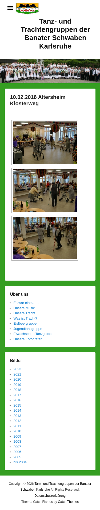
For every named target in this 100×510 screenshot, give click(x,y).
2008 (17, 441)
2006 (17, 452)
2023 (17, 369)
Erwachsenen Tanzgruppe (34, 334)
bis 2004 (20, 462)
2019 (17, 385)
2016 (17, 400)
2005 (17, 457)
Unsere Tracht (24, 313)
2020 (17, 379)
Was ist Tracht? (25, 318)
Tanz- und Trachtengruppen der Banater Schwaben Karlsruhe (55, 33)
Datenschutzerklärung (50, 496)
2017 (17, 395)
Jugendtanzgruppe (28, 329)
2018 (17, 390)
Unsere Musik (24, 308)
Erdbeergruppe (25, 323)
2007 (17, 447)
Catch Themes (68, 502)
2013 (17, 416)
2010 (17, 431)
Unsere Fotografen (28, 339)
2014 (17, 410)
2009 (17, 436)
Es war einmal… (26, 303)
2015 (17, 405)
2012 (17, 421)
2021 (17, 374)
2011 (17, 426)
